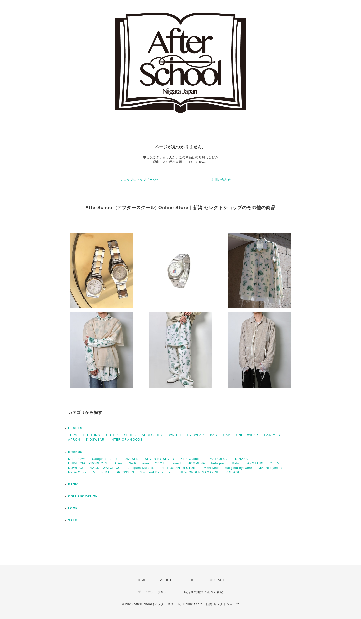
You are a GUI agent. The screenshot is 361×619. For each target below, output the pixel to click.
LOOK (73, 508)
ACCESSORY (152, 435)
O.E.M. (275, 463)
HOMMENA (196, 463)
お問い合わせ (221, 179)
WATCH (175, 435)
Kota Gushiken (192, 459)
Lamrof (176, 463)
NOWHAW (76, 468)
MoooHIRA (101, 472)
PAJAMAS (272, 435)
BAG (213, 435)
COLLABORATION (83, 496)
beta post (218, 463)
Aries (119, 463)
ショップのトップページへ (139, 179)
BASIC (73, 484)
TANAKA (241, 459)
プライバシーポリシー (154, 592)
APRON (74, 439)
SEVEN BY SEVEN (159, 459)
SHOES (130, 435)
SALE (72, 520)
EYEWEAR (195, 435)
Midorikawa (77, 459)
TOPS (72, 435)
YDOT (159, 463)
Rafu (235, 463)
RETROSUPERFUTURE (179, 468)
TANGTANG (254, 463)
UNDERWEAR (247, 435)
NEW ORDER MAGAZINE (200, 472)
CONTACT (216, 580)
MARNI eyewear (271, 468)
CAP (226, 435)
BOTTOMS (91, 435)
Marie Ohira (77, 472)
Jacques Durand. (141, 468)
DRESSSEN (125, 472)
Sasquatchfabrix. (105, 459)
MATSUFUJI (219, 459)
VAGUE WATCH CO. (106, 468)
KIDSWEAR (95, 439)
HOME (142, 580)
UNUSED (132, 459)
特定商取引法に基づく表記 (203, 592)
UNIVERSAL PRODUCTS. (88, 463)
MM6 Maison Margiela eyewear (228, 468)
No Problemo (139, 463)
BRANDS (75, 452)
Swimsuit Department (156, 472)
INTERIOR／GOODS (126, 439)
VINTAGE (233, 472)
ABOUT (166, 580)
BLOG (190, 580)
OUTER (112, 435)
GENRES (75, 428)
